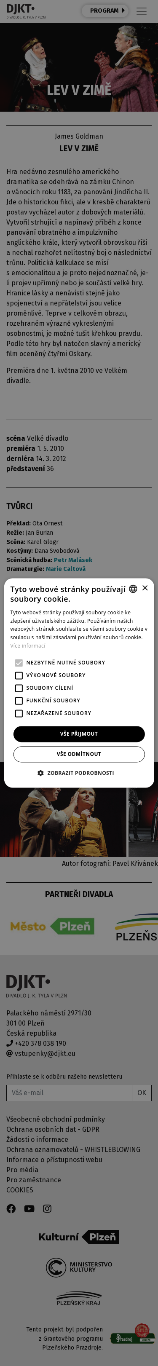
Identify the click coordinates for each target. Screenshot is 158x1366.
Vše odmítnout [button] (79, 754)
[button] (79, 773)
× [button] (145, 588)
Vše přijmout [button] (79, 733)
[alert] (79, 683)
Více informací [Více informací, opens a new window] (27, 645)
